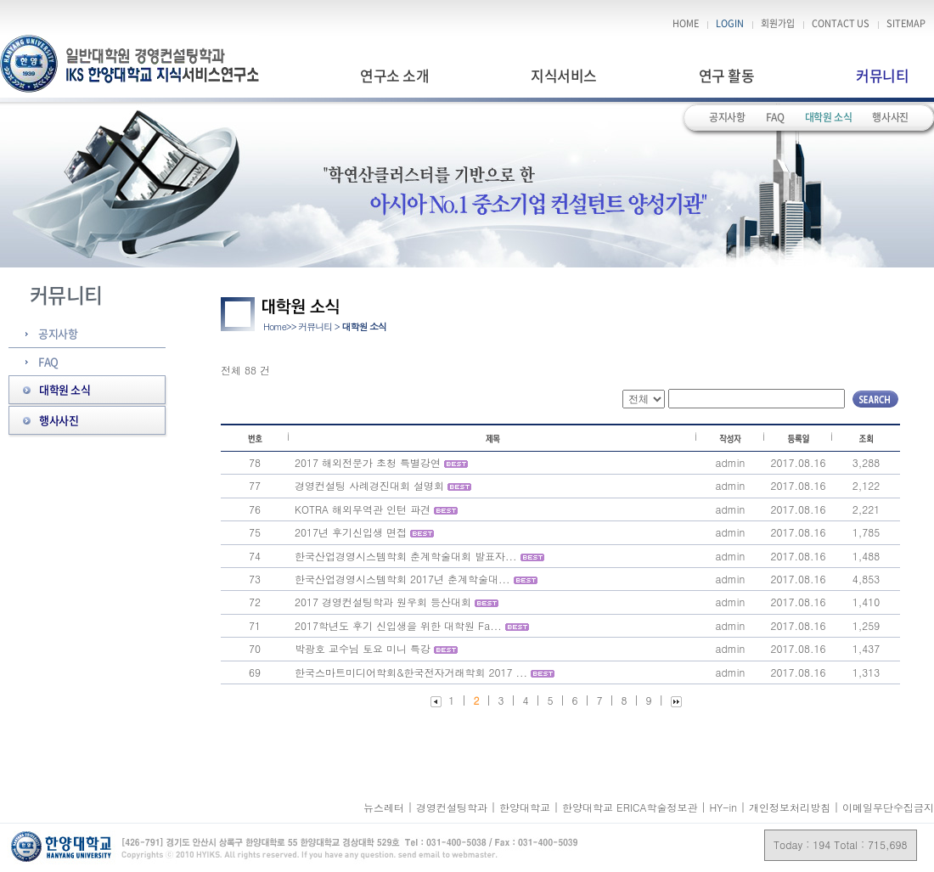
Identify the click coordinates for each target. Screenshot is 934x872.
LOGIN (730, 24)
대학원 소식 (828, 117)
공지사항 (727, 117)
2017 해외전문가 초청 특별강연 (368, 462)
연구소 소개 (394, 75)
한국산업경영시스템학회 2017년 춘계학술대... (402, 578)
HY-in (724, 807)
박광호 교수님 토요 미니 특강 (362, 648)
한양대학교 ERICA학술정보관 (631, 807)
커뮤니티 (882, 75)
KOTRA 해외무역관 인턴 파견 (362, 509)
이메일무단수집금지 (888, 807)
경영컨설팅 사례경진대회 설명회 (369, 485)
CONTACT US (840, 24)
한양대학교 (526, 807)
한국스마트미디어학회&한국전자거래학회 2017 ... (411, 672)
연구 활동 (726, 75)
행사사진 (890, 117)
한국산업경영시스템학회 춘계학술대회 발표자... (406, 556)
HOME (685, 24)
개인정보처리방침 (789, 807)
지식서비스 (563, 75)
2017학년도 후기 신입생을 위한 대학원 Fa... (398, 625)
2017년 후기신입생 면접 (351, 532)
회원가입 (778, 24)
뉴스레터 (385, 807)
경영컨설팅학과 (453, 807)
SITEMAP (906, 24)
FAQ (775, 117)
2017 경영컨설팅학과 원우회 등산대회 (383, 601)
